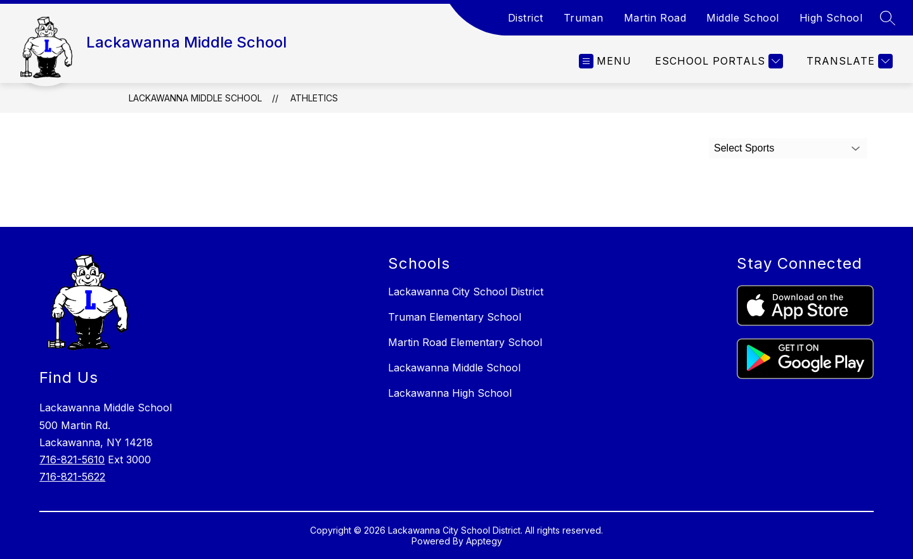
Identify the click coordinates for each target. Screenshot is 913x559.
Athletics (314, 98)
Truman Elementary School (454, 317)
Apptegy (484, 541)
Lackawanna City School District (465, 291)
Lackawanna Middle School (195, 98)
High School (831, 17)
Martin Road (655, 17)
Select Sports (744, 148)
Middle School (742, 17)
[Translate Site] (848, 61)
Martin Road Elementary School (465, 342)
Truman (584, 17)
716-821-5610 (72, 459)
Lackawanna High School (450, 393)
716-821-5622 (72, 476)
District (525, 17)
